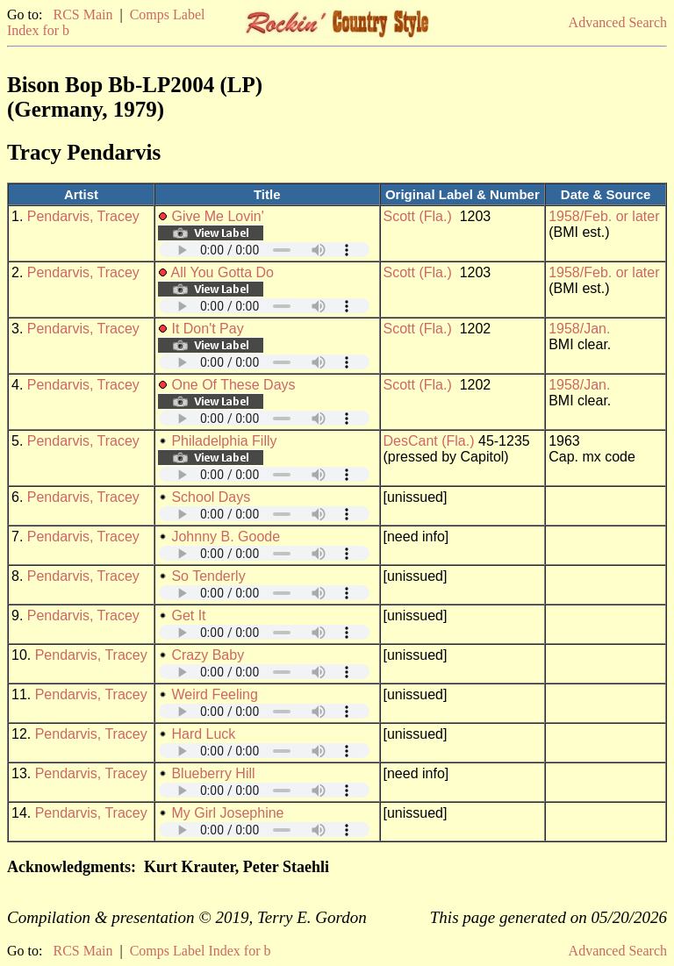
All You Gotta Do (222, 272)
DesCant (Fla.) (429, 440)
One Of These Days (233, 384)
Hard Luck (203, 733)
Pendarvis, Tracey (83, 216)
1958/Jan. (579, 328)
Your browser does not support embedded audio (264, 249)
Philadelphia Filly (223, 440)
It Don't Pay (207, 328)
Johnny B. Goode (225, 536)
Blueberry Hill (213, 773)
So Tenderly (208, 576)
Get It (188, 615)
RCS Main (82, 14)
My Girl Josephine (227, 812)
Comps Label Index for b (200, 950)
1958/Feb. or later (604, 216)
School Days (210, 497)
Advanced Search (618, 22)
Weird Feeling (214, 694)
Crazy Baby (207, 655)
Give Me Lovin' (217, 216)
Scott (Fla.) (418, 216)
